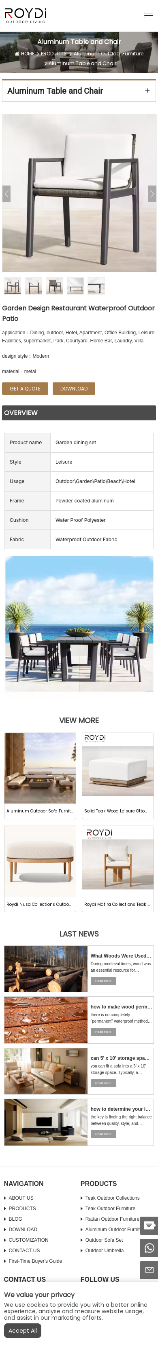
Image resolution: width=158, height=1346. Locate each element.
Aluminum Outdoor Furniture (108, 53)
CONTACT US (24, 1250)
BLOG (15, 1219)
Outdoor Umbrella (104, 1250)
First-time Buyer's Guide (35, 1261)
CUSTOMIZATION (29, 1240)
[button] (148, 15)
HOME (27, 53)
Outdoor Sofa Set (104, 1240)
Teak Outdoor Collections (112, 1198)
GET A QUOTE (25, 388)
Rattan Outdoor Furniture (112, 1219)
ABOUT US (21, 1198)
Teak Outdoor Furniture (110, 1208)
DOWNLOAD (23, 1229)
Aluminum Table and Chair (82, 63)
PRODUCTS (54, 53)
